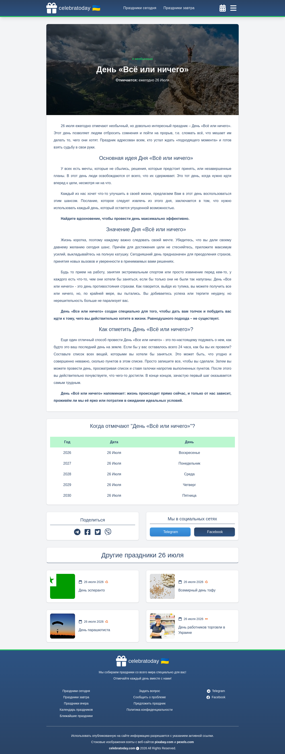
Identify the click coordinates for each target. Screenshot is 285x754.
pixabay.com (164, 742)
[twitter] (97, 532)
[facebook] (87, 532)
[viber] (108, 532)
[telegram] (77, 532)
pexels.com (185, 742)
